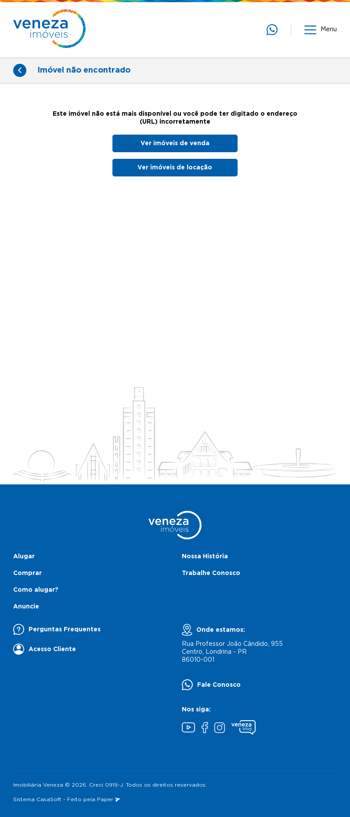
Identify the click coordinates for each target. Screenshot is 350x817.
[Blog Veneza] (243, 728)
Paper (108, 799)
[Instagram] (219, 728)
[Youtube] (188, 728)
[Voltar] (19, 70)
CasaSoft (48, 799)
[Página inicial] (49, 29)
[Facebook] (205, 728)
